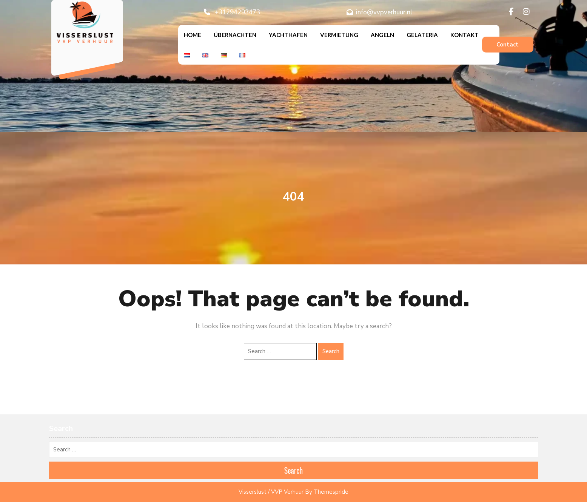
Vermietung (339, 34)
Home (192, 34)
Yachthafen (288, 34)
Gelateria (422, 34)
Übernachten (235, 34)
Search (330, 351)
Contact (507, 44)
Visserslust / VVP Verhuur (271, 492)
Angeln (382, 34)
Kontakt (464, 34)
